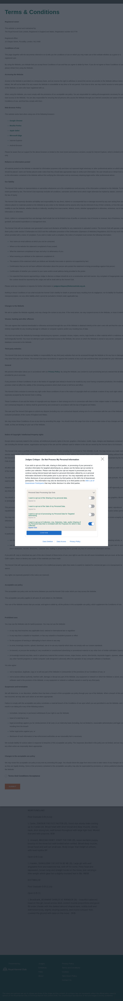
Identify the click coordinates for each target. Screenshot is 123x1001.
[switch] (91, 498)
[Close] (103, 459)
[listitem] (61, 492)
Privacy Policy (75, 541)
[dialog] (61, 500)
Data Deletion (48, 541)
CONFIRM (44, 533)
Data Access (61, 541)
